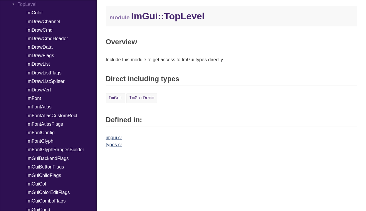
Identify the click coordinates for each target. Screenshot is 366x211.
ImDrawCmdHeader (47, 38)
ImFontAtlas (38, 106)
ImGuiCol (36, 183)
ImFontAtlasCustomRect (51, 115)
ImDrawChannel (43, 21)
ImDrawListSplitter (45, 81)
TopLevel (27, 4)
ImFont (33, 98)
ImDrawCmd (39, 30)
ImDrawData (39, 47)
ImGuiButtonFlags (45, 166)
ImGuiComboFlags (46, 200)
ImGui (115, 98)
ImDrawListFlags (43, 72)
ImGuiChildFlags (43, 175)
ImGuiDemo (141, 98)
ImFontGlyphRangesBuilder (55, 149)
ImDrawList (38, 64)
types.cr (114, 144)
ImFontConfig (40, 132)
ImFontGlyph (39, 141)
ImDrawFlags (40, 55)
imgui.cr (114, 137)
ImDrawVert (38, 89)
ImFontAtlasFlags (44, 124)
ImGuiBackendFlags (47, 158)
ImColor (34, 12)
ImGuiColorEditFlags (48, 192)
